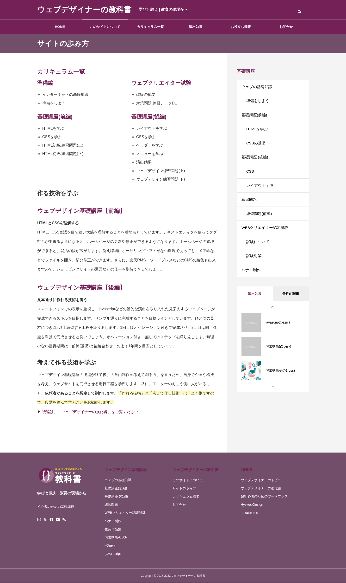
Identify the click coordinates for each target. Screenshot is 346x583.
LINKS (246, 470)
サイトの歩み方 (184, 488)
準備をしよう (257, 102)
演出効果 (195, 27)
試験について (257, 248)
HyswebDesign (252, 504)
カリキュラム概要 (186, 496)
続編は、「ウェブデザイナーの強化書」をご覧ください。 (92, 412)
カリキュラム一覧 (150, 27)
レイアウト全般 (259, 190)
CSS (250, 175)
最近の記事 (290, 302)
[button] (273, 315)
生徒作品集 (113, 529)
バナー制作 (251, 278)
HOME (60, 27)
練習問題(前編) (259, 219)
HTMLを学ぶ (257, 131)
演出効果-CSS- (116, 537)
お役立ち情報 (241, 27)
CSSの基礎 (256, 146)
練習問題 (249, 204)
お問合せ (286, 27)
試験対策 (254, 263)
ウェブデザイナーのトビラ (261, 480)
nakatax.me (249, 513)
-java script (113, 554)
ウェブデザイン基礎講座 (126, 470)
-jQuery (110, 545)
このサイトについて (105, 27)
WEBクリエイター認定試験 (265, 234)
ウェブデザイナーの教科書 (196, 470)
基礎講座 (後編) (254, 160)
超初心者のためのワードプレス (264, 496)
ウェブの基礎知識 (256, 87)
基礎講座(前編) (254, 116)
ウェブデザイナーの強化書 (261, 488)
